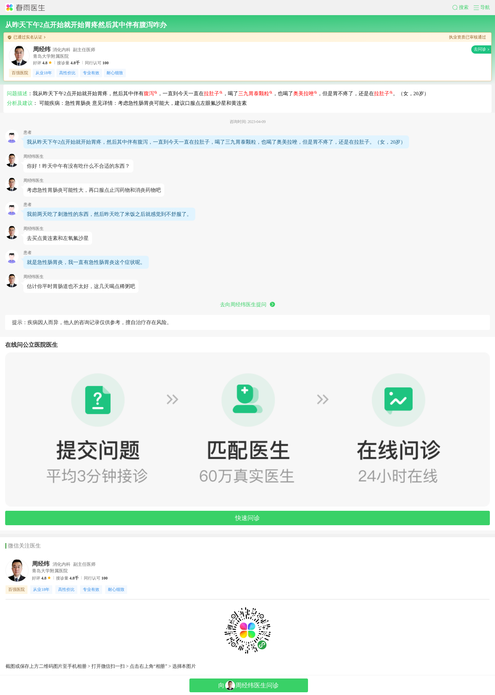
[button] (463, 7)
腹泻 (150, 93)
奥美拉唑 (305, 93)
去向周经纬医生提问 (247, 304)
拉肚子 (213, 93)
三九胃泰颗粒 (255, 93)
